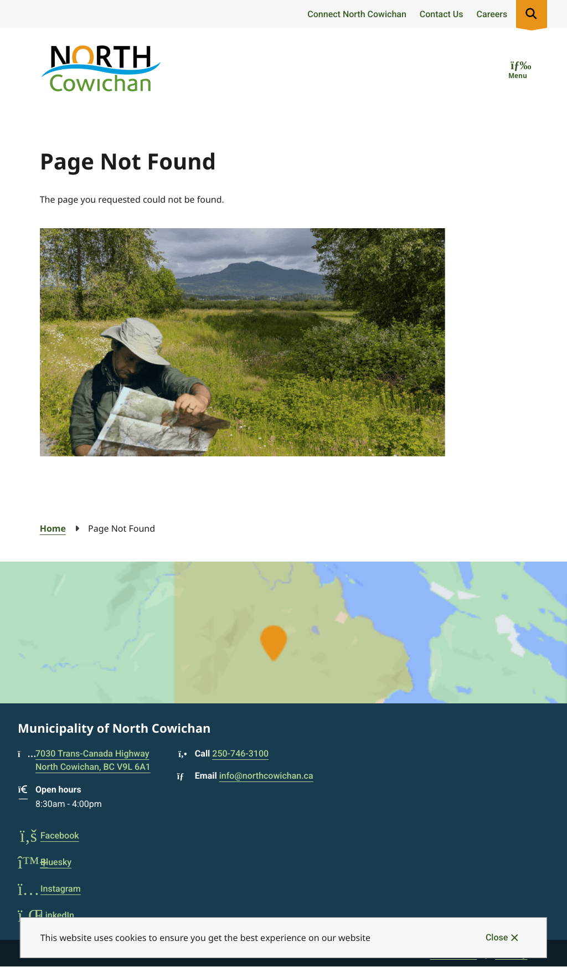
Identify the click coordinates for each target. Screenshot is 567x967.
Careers (492, 14)
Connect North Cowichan (356, 14)
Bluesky (44, 862)
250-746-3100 (240, 753)
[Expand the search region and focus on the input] (531, 14)
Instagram (49, 888)
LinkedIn (46, 915)
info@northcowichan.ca (266, 775)
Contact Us (441, 14)
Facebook (48, 835)
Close (497, 937)
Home (53, 528)
